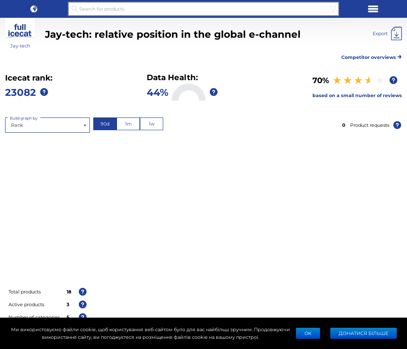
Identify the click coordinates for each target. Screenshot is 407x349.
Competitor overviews (371, 56)
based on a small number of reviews (357, 95)
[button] (34, 9)
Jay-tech (20, 45)
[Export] (387, 33)
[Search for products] (203, 9)
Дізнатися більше (363, 333)
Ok (308, 333)
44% (157, 92)
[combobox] (11, 125)
